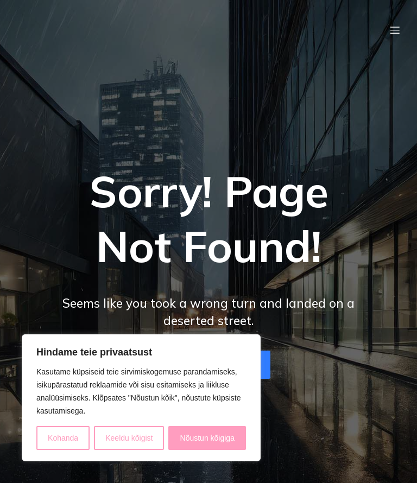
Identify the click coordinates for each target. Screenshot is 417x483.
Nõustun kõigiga (207, 438)
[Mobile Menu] (395, 30)
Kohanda (63, 438)
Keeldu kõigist (129, 438)
